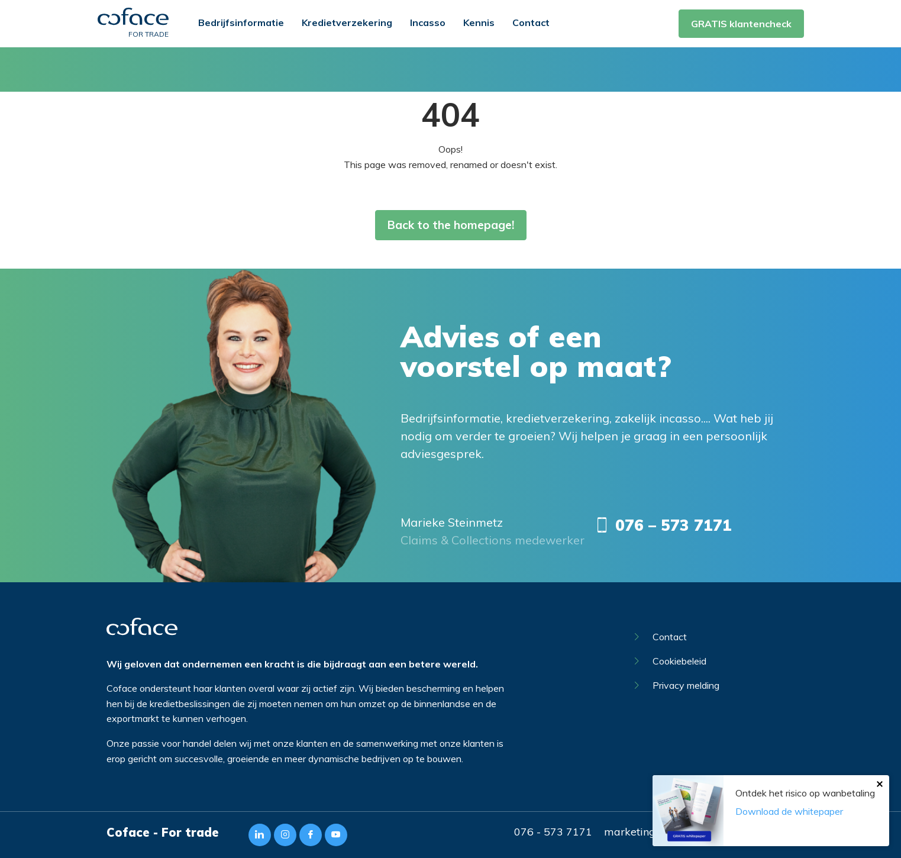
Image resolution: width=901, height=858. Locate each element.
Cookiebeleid (670, 661)
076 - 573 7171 (553, 831)
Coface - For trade (162, 832)
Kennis (479, 22)
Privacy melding (677, 685)
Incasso (427, 22)
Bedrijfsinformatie (241, 22)
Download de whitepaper (789, 811)
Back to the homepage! (450, 225)
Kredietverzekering (347, 22)
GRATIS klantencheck (741, 24)
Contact (531, 22)
